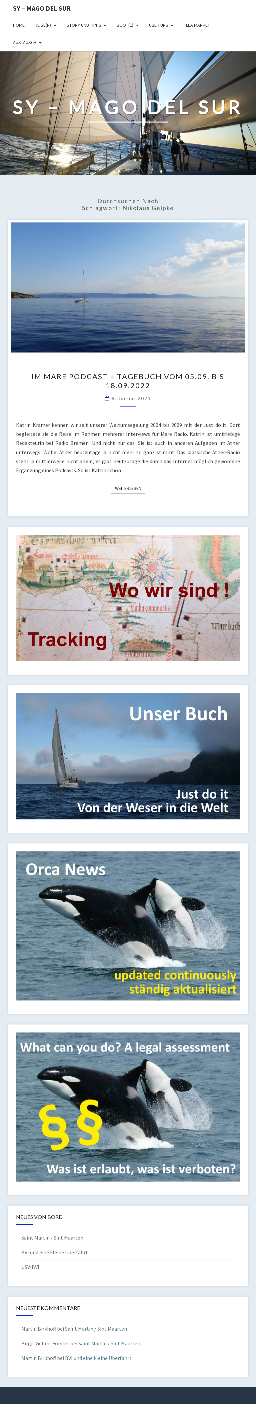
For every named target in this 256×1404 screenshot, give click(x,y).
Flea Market (197, 25)
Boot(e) (125, 25)
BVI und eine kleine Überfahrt (54, 1252)
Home (19, 25)
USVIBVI (30, 1267)
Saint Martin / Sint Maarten (52, 1237)
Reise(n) (43, 25)
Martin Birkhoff (38, 1358)
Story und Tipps (84, 25)
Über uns (158, 25)
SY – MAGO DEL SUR (42, 8)
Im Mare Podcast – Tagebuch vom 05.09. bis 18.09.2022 (128, 381)
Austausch (24, 42)
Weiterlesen (130, 488)
